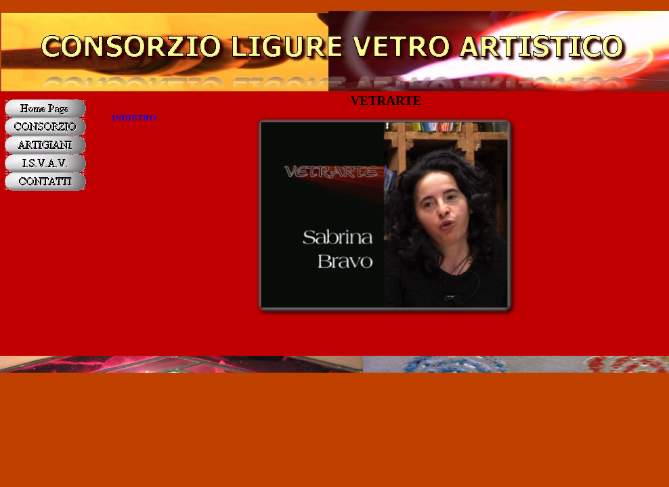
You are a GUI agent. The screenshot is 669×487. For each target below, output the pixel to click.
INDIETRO (134, 117)
